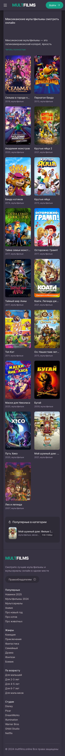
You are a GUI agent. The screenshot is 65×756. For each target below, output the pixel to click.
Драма (9, 652)
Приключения (13, 639)
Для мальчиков (14, 692)
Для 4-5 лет (12, 683)
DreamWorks (12, 715)
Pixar (8, 710)
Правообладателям (20, 579)
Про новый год (14, 612)
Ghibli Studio (12, 728)
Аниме (9, 607)
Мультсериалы (14, 603)
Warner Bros (12, 724)
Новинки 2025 (13, 594)
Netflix (9, 733)
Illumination (11, 719)
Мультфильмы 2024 (17, 598)
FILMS (24, 5)
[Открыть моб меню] (5, 5)
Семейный (11, 648)
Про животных (14, 621)
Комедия (10, 634)
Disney (9, 706)
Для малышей (13, 674)
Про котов (11, 616)
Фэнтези (10, 657)
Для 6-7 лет (12, 688)
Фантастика (12, 643)
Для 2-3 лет (12, 679)
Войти (52, 5)
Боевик (9, 661)
